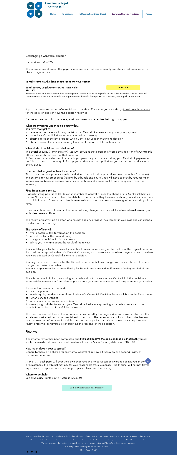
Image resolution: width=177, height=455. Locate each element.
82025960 (76, 377)
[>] (148, 361)
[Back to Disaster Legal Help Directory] (87, 388)
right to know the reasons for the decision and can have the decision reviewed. (88, 111)
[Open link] (123, 87)
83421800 (30, 90)
